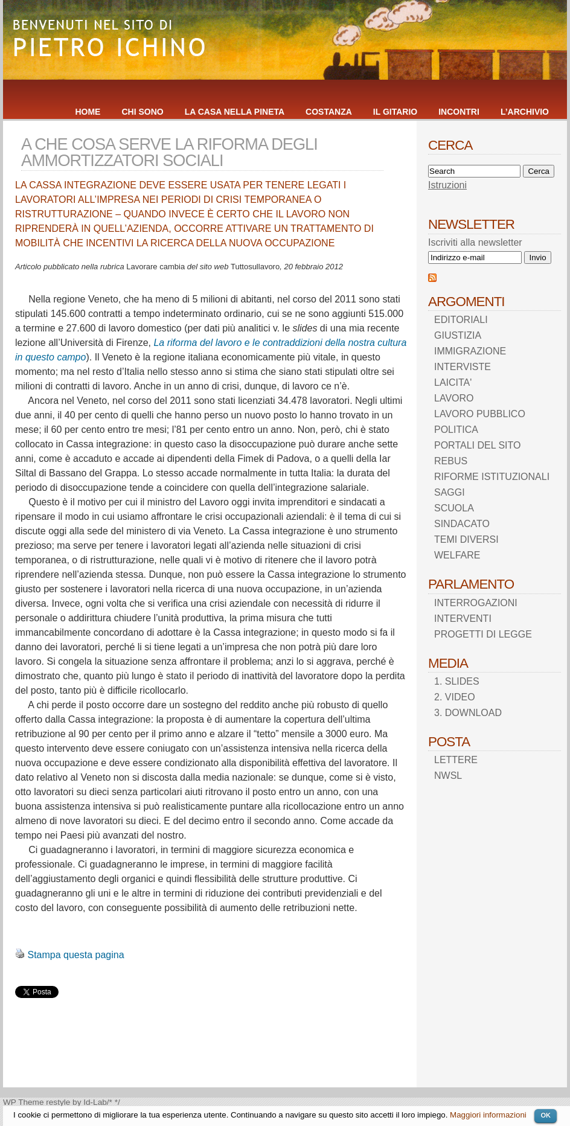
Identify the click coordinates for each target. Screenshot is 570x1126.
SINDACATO (462, 524)
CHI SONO (142, 112)
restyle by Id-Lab (76, 1102)
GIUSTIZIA (457, 335)
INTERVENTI (463, 618)
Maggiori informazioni (488, 1114)
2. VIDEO (454, 697)
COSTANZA (329, 112)
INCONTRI (458, 112)
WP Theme (23, 1102)
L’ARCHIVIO (525, 112)
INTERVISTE (462, 367)
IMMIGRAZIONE (470, 351)
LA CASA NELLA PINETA (234, 112)
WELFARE (457, 555)
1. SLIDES (456, 681)
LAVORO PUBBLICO (479, 414)
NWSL (448, 775)
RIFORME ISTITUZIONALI (491, 477)
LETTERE (456, 760)
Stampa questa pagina (75, 955)
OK (545, 1115)
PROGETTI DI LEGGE (483, 634)
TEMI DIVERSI (466, 539)
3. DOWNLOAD (468, 713)
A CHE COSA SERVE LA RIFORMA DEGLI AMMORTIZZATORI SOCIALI (169, 152)
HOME (87, 112)
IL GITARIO (395, 112)
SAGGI (449, 492)
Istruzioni (447, 185)
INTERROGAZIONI (475, 603)
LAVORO (454, 398)
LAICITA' (453, 382)
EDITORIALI (461, 320)
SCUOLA (454, 508)
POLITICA (456, 429)
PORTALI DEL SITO (477, 445)
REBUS (450, 461)
